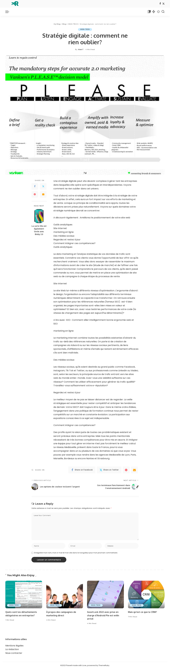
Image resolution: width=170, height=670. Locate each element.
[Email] (43, 194)
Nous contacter (13, 654)
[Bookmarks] (149, 12)
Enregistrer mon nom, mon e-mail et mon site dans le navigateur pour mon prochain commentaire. (76, 553)
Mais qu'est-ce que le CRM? (143, 612)
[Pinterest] (34, 194)
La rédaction (12, 650)
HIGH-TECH (85, 29)
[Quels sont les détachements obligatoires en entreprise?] (23, 595)
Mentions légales (14, 646)
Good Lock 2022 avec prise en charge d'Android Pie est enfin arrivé (104, 616)
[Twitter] (163, 4)
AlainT (80, 49)
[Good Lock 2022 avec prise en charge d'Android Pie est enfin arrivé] (105, 595)
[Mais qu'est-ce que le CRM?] (146, 595)
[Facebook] (160, 4)
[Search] (163, 12)
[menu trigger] (8, 12)
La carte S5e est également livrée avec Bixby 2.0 (39, 230)
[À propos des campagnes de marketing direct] (64, 595)
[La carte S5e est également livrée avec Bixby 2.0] (39, 216)
